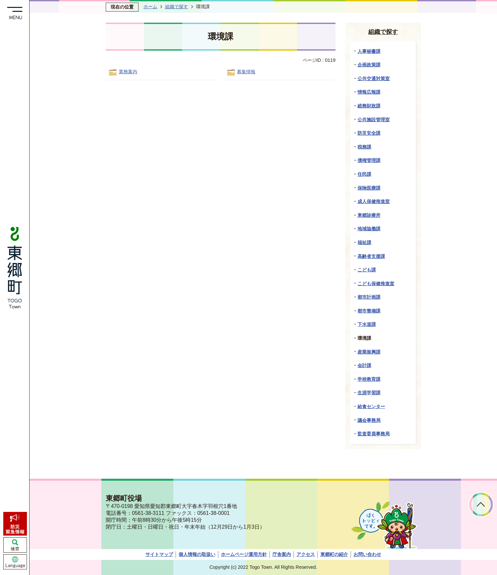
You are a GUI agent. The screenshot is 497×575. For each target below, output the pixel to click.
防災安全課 (368, 133)
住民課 (364, 174)
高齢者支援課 (371, 256)
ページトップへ (481, 504)
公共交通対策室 (373, 78)
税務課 (364, 147)
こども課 (366, 269)
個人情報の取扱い (197, 554)
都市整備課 (368, 310)
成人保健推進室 (373, 201)
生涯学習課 (368, 392)
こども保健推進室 (375, 283)
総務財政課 (368, 105)
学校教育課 (368, 379)
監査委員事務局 (373, 433)
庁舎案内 (281, 554)
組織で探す (176, 6)
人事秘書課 (368, 51)
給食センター (371, 406)
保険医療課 (368, 188)
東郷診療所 (368, 215)
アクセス (305, 554)
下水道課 (366, 324)
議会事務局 (368, 420)
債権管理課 (368, 160)
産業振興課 (368, 352)
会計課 (364, 365)
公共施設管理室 (373, 119)
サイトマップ (159, 554)
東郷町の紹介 (334, 554)
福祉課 (364, 242)
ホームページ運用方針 (244, 554)
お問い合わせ (367, 554)
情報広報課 (368, 92)
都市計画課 (368, 297)
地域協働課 (368, 228)
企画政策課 (368, 64)
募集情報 (246, 71)
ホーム (150, 6)
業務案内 (128, 71)
